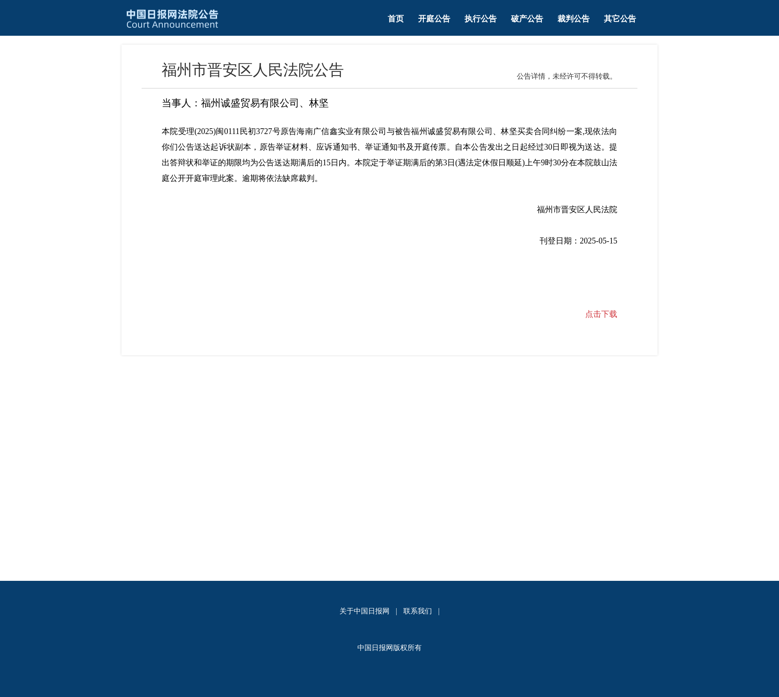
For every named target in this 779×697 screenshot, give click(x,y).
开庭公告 (434, 18)
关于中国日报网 (364, 611)
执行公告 (481, 18)
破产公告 (527, 18)
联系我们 (417, 611)
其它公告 (620, 18)
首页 (396, 18)
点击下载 (601, 314)
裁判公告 (573, 18)
